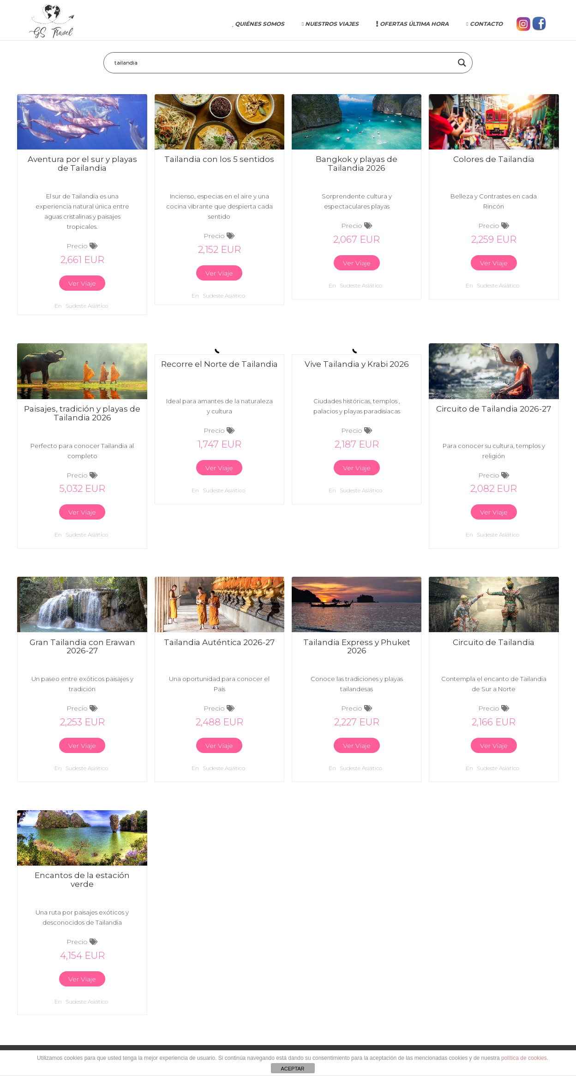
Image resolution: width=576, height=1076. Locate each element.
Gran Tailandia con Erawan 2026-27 (82, 647)
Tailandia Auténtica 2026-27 (219, 642)
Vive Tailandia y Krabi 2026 (357, 364)
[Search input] (283, 62)
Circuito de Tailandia (493, 642)
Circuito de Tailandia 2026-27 (493, 408)
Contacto (484, 23)
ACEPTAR (292, 1068)
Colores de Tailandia (493, 159)
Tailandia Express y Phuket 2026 (356, 647)
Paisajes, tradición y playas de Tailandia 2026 (82, 413)
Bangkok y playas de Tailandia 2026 (356, 164)
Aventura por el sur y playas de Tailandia (82, 164)
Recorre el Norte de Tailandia (219, 364)
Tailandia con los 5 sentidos (219, 159)
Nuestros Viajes (330, 23)
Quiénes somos (258, 23)
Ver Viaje (82, 283)
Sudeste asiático (87, 305)
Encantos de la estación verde (82, 880)
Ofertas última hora (412, 23)
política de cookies (524, 1058)
